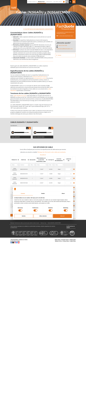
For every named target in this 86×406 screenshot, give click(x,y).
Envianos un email (23, 239)
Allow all (62, 216)
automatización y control (40, 78)
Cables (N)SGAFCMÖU (38, 137)
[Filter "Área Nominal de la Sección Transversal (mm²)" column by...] (41, 165)
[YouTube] (19, 242)
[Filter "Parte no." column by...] (24, 165)
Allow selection (43, 216)
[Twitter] (13, 242)
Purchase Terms (65, 239)
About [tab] (63, 193)
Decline (23, 216)
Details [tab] (43, 193)
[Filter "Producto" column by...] (14, 165)
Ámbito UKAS (73, 239)
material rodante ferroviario (39, 76)
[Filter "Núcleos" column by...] (32, 165)
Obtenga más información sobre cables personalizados (52, 152)
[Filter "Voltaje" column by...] (50, 165)
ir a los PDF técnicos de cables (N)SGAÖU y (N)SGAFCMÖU (38, 29)
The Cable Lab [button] (56, 1)
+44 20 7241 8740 (62, 45)
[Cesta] (29, 128)
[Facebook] (17, 242)
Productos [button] (41, 1)
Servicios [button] (48, 1)
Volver (58, 55)
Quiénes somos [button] (32, 1)
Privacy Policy (66, 241)
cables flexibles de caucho (20, 95)
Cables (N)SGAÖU (15, 137)
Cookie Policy (73, 241)
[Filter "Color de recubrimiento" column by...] (59, 165)
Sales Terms (57, 239)
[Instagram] (15, 242)
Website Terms (58, 241)
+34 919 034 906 (14, 239)
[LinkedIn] (11, 242)
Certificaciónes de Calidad (70, 227)
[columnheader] (14, 160)
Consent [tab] (23, 193)
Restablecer (43, 155)
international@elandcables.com (65, 48)
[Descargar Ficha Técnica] (27, 128)
